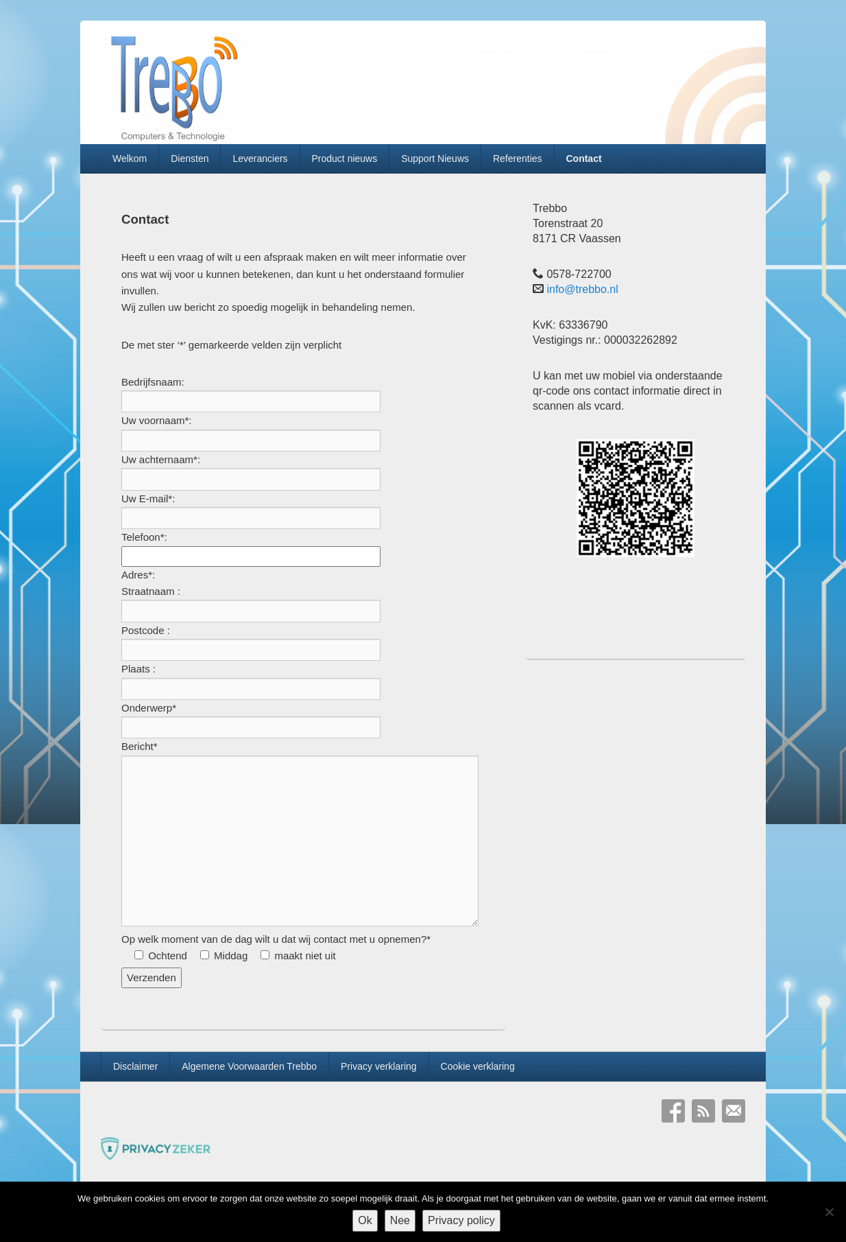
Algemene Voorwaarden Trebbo (249, 1066)
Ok (365, 1220)
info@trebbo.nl (582, 289)
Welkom (129, 158)
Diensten (189, 158)
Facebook (673, 1111)
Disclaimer (135, 1066)
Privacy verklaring (378, 1066)
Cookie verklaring (478, 1066)
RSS (703, 1111)
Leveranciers (259, 158)
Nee (400, 1220)
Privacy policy (461, 1220)
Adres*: (138, 575)
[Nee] (829, 1212)
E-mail (733, 1111)
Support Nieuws (435, 158)
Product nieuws (345, 158)
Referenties (517, 158)
